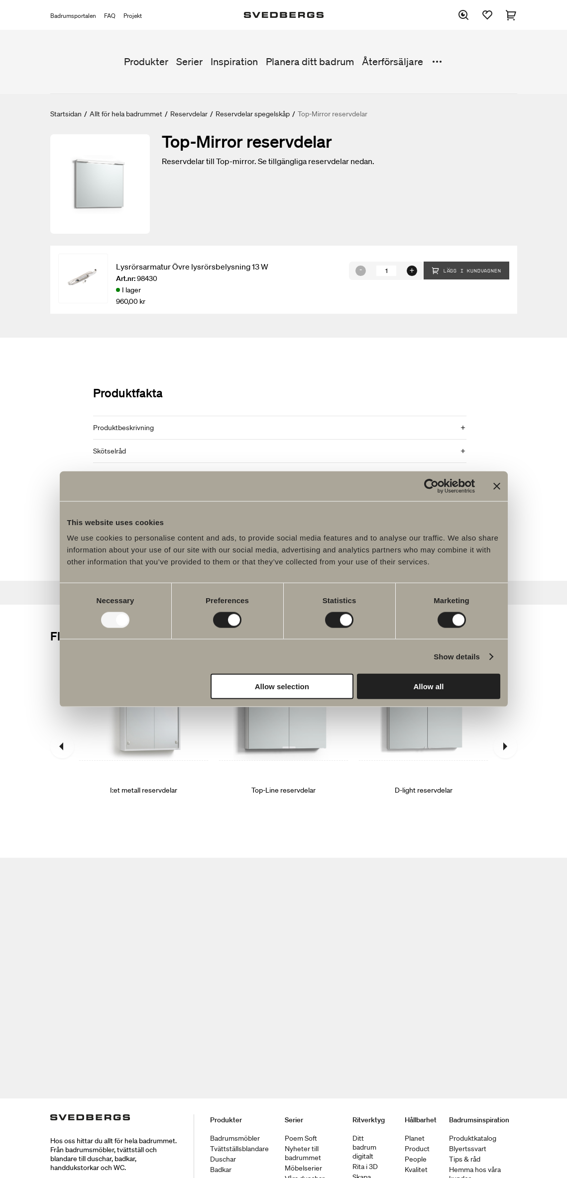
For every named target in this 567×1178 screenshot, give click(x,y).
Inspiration (234, 62)
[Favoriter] (487, 15)
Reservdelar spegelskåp (253, 113)
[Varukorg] (511, 15)
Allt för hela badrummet (126, 113)
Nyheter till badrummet (303, 1153)
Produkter (146, 62)
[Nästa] (505, 746)
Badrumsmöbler (235, 1138)
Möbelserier (303, 1168)
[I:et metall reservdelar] (143, 746)
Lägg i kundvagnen (466, 270)
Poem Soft (301, 1138)
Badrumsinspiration (479, 1119)
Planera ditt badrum (310, 62)
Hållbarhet (421, 1119)
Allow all (429, 686)
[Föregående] (62, 746)
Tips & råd (464, 1159)
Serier (189, 62)
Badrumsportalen (73, 15)
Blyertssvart (467, 1148)
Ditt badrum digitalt (364, 1147)
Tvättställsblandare (239, 1148)
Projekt (132, 15)
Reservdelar (189, 113)
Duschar (223, 1159)
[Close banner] (496, 485)
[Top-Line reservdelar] (283, 746)
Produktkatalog (472, 1138)
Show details (457, 656)
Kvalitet (416, 1169)
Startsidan (66, 113)
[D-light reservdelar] (423, 746)
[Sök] (463, 15)
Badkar (220, 1169)
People (416, 1159)
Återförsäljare (392, 62)
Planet (415, 1138)
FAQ (109, 15)
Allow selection (282, 686)
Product (417, 1148)
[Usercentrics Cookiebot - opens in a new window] (431, 485)
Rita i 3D (365, 1166)
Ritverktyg (368, 1119)
